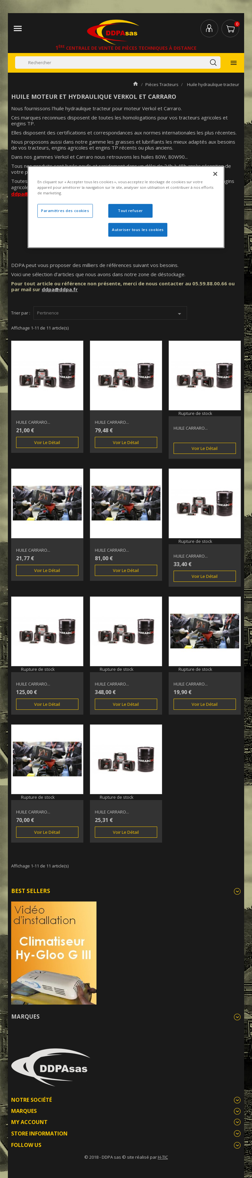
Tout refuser (130, 210)
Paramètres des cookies (65, 210)
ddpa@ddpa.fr (60, 289)
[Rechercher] (117, 62)
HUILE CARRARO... (33, 422)
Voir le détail (47, 442)
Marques (25, 1016)
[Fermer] (215, 174)
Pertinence (110, 314)
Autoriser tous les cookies (138, 229)
